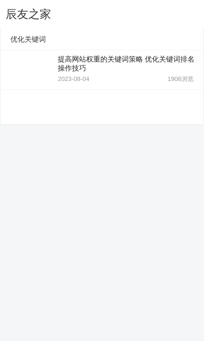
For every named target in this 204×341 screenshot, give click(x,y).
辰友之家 (28, 14)
